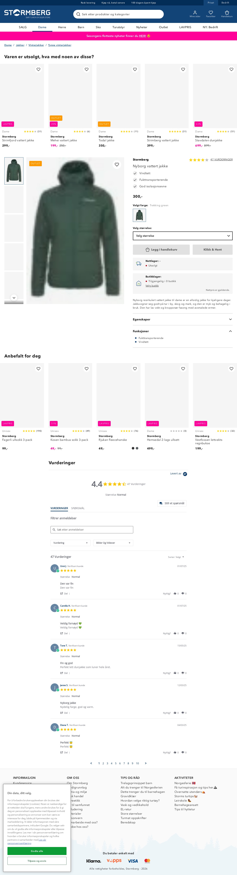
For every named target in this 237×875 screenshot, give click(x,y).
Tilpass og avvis (37, 860)
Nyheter (141, 27)
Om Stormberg (77, 783)
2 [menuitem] (103, 763)
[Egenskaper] (183, 319)
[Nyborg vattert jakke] (139, 215)
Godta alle (37, 851)
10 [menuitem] (137, 763)
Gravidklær (128, 796)
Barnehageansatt (186, 805)
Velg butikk (152, 285)
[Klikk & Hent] (213, 250)
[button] (65, 593)
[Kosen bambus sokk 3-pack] (70, 408)
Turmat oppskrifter (133, 818)
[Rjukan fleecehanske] (118, 408)
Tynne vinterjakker (59, 45)
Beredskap (128, 822)
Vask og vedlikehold (135, 805)
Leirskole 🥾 (182, 800)
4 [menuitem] (111, 763)
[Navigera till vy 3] (13, 228)
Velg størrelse (183, 236)
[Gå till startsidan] (27, 14)
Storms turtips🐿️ (186, 796)
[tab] (171, 503)
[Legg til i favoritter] (38, 69)
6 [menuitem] (120, 763)
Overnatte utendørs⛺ (190, 792)
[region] (37, 828)
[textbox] (185, 559)
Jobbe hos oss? (78, 826)
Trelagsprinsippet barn (136, 783)
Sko (98, 27)
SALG (23, 27)
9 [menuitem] (132, 763)
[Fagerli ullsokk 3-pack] (22, 408)
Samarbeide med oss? (82, 822)
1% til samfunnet (78, 805)
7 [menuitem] (124, 763)
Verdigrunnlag (77, 787)
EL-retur (126, 809)
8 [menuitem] (128, 763)
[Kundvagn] (227, 14)
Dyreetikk (73, 800)
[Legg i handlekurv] (161, 250)
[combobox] (71, 543)
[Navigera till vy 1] (13, 171)
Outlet (163, 27)
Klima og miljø (77, 792)
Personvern (74, 818)
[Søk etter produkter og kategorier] (119, 14)
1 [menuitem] (99, 763)
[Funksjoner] (183, 331)
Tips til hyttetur (184, 809)
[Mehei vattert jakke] (70, 108)
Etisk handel (75, 796)
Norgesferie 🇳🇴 (185, 783)
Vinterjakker (36, 45)
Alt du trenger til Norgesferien (141, 787)
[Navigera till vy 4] (13, 257)
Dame (42, 27)
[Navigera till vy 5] (13, 285)
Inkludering (75, 809)
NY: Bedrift (210, 27)
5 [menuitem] (116, 763)
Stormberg (141, 159)
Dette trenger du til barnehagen (143, 792)
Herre (62, 27)
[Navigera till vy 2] (13, 199)
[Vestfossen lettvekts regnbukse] (215, 408)
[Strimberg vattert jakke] (167, 108)
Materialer (74, 813)
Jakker (20, 45)
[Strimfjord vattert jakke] (22, 108)
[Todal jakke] (118, 108)
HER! (142, 36)
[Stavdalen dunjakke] (215, 108)
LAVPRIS (185, 27)
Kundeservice (22, 783)
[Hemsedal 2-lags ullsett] (167, 408)
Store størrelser (131, 813)
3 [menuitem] (107, 763)
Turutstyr (119, 27)
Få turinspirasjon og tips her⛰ (195, 787)
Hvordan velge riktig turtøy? (140, 800)
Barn (81, 27)
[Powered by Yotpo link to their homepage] (179, 474)
